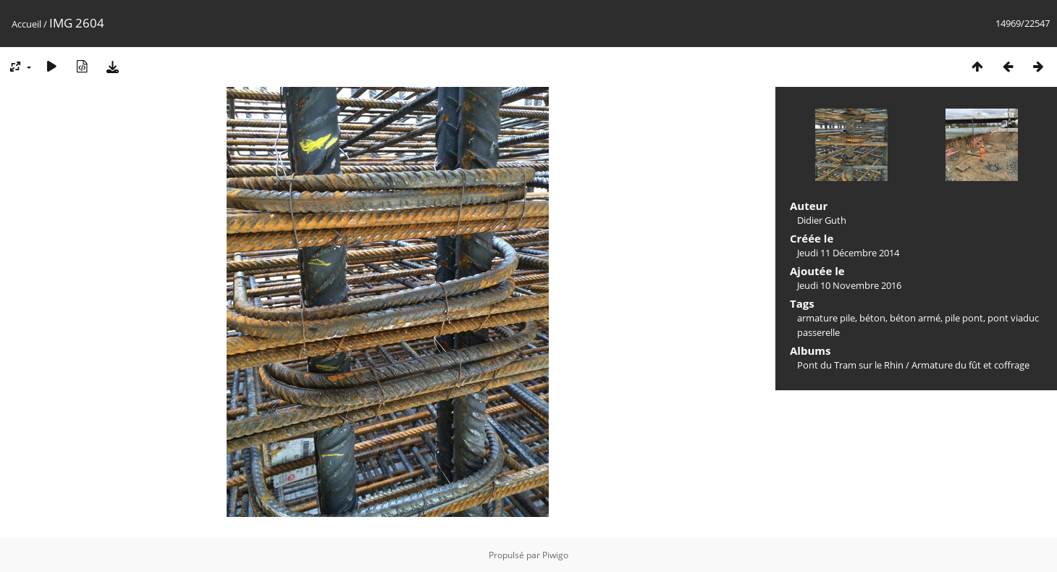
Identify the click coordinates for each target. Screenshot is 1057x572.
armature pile (826, 317)
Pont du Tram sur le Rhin (850, 364)
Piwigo (555, 555)
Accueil (26, 23)
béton (872, 317)
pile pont (964, 317)
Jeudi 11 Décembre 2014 (848, 252)
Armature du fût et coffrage (970, 364)
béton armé (915, 317)
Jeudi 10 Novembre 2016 (849, 285)
